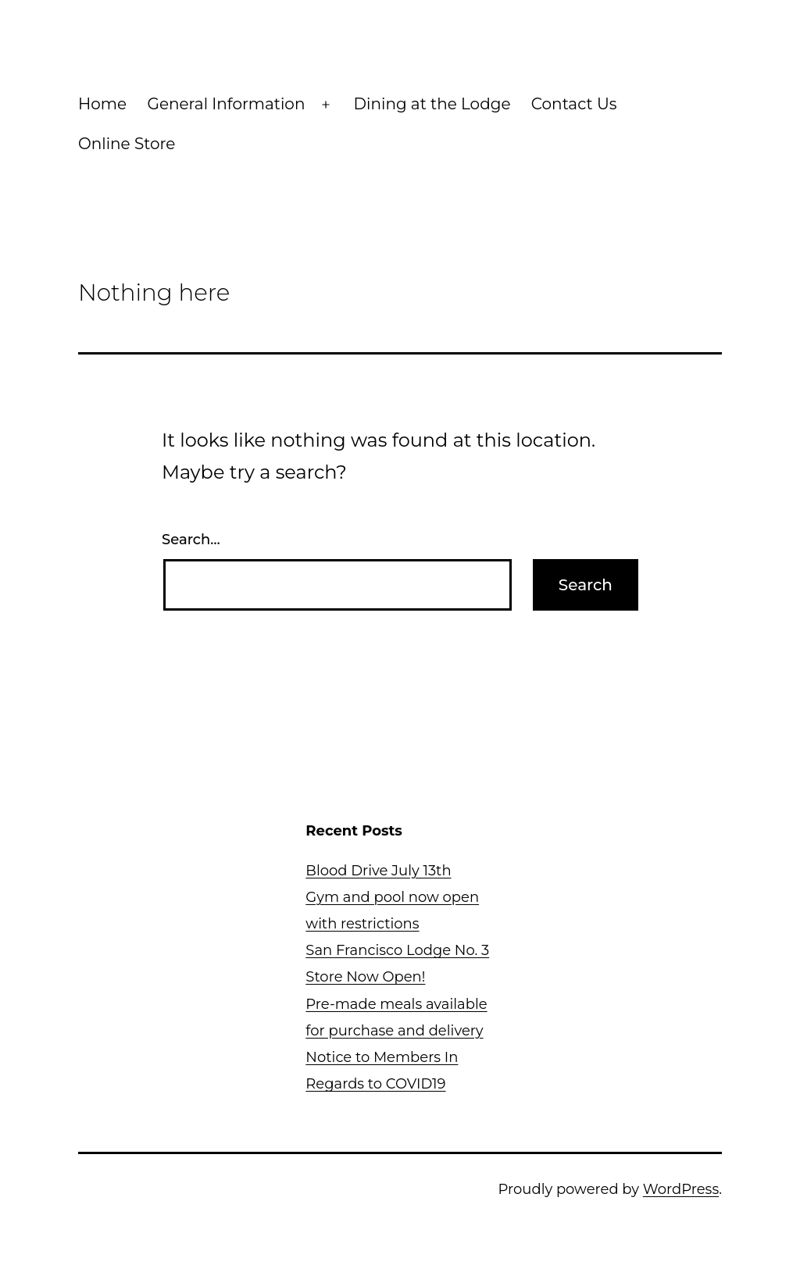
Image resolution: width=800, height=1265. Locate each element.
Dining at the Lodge (432, 103)
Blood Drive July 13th (378, 870)
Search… (191, 539)
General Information (226, 103)
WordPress (681, 1189)
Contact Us (574, 103)
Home (102, 103)
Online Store (126, 143)
